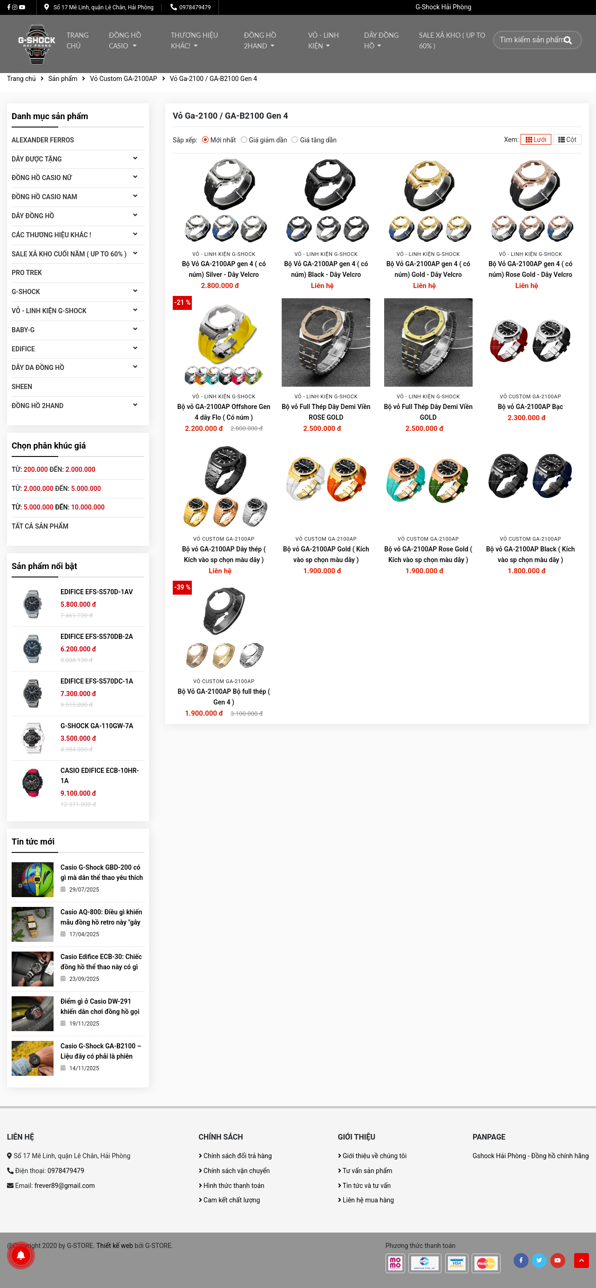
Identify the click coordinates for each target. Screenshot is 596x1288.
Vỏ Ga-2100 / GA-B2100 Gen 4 (213, 78)
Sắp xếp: (185, 140)
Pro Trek (27, 272)
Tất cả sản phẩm (40, 526)
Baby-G (23, 330)
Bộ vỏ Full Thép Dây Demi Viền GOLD (428, 412)
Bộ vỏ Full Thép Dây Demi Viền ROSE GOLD (326, 412)
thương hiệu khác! (194, 41)
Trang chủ (77, 41)
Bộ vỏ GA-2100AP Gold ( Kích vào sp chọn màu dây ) (326, 554)
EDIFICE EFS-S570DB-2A (97, 636)
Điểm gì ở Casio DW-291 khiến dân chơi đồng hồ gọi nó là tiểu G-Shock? (100, 1012)
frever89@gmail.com (64, 1185)
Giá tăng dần (314, 139)
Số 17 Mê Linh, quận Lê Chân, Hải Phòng (104, 7)
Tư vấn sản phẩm (365, 1170)
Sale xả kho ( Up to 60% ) (452, 41)
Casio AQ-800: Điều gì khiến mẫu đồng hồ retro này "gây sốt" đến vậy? (101, 922)
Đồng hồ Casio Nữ (42, 177)
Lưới (536, 139)
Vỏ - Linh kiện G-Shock (49, 311)
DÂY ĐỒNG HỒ (381, 41)
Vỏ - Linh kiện (323, 41)
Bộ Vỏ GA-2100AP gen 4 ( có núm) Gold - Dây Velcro (428, 269)
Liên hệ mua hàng (366, 1200)
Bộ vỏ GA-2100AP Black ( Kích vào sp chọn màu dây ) (530, 554)
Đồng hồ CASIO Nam (44, 197)
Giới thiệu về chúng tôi (372, 1156)
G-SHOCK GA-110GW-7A (97, 726)
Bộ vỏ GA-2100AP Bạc (530, 406)
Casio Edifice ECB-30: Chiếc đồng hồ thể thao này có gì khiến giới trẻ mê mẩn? (101, 967)
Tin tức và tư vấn (364, 1185)
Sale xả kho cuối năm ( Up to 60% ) (69, 254)
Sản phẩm (63, 78)
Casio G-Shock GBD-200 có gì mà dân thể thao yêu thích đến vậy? (102, 878)
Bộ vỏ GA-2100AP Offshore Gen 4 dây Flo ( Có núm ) (224, 412)
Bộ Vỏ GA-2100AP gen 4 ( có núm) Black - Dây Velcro (326, 269)
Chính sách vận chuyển (234, 1170)
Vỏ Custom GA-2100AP (123, 78)
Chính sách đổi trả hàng (235, 1156)
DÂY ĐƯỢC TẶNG (37, 159)
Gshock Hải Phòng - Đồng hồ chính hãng (531, 1156)
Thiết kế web (114, 1245)
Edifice (23, 349)
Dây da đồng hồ (38, 367)
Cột (567, 139)
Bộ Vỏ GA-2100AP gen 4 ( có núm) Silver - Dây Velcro (224, 269)
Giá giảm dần (264, 139)
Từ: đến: (53, 469)
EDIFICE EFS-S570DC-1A (97, 681)
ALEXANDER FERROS (43, 140)
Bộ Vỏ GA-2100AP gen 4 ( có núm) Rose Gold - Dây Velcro (530, 269)
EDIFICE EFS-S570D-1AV (97, 592)
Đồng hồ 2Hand (260, 41)
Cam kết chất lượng (229, 1200)
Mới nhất (219, 139)
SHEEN (22, 386)
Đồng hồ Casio (125, 41)
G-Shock (26, 291)
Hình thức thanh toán (231, 1185)
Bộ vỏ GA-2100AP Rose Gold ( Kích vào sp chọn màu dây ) (428, 554)
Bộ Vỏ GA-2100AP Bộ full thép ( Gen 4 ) (224, 697)
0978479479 (194, 7)
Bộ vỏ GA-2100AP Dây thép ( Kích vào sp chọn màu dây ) (224, 554)
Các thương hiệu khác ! (51, 235)
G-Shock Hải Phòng (444, 7)
